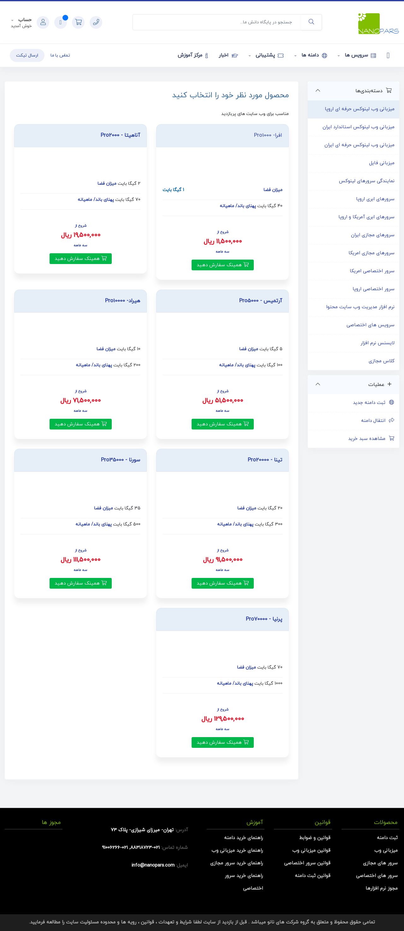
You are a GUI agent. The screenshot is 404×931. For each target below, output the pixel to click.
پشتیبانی (268, 55)
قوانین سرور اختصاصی (307, 863)
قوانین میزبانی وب (311, 850)
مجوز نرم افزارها (381, 888)
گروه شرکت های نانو (288, 922)
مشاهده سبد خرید (371, 438)
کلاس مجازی (382, 361)
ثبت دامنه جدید (374, 402)
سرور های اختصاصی (377, 876)
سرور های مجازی (380, 863)
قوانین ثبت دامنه (312, 876)
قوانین (147, 922)
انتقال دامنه (378, 420)
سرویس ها (359, 55)
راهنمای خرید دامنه (243, 838)
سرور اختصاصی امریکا (372, 271)
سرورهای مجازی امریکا (371, 253)
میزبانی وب (386, 850)
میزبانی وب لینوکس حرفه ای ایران (359, 145)
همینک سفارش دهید (223, 264)
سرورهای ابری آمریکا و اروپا (366, 217)
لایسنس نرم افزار (377, 343)
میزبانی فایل (382, 163)
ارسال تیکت (27, 55)
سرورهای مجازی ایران (373, 235)
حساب (24, 20)
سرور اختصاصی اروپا (374, 289)
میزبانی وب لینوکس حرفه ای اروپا (360, 109)
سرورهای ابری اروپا (375, 199)
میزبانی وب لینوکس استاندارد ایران (359, 127)
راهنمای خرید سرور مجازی (236, 863)
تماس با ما (60, 55)
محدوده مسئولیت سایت (91, 922)
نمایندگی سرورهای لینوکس (367, 181)
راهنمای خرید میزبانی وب (237, 850)
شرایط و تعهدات (175, 922)
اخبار (228, 55)
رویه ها (128, 922)
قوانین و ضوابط (314, 838)
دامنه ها (313, 55)
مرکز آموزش (193, 55)
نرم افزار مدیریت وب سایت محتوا (360, 307)
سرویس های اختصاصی (371, 325)
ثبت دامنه (387, 838)
